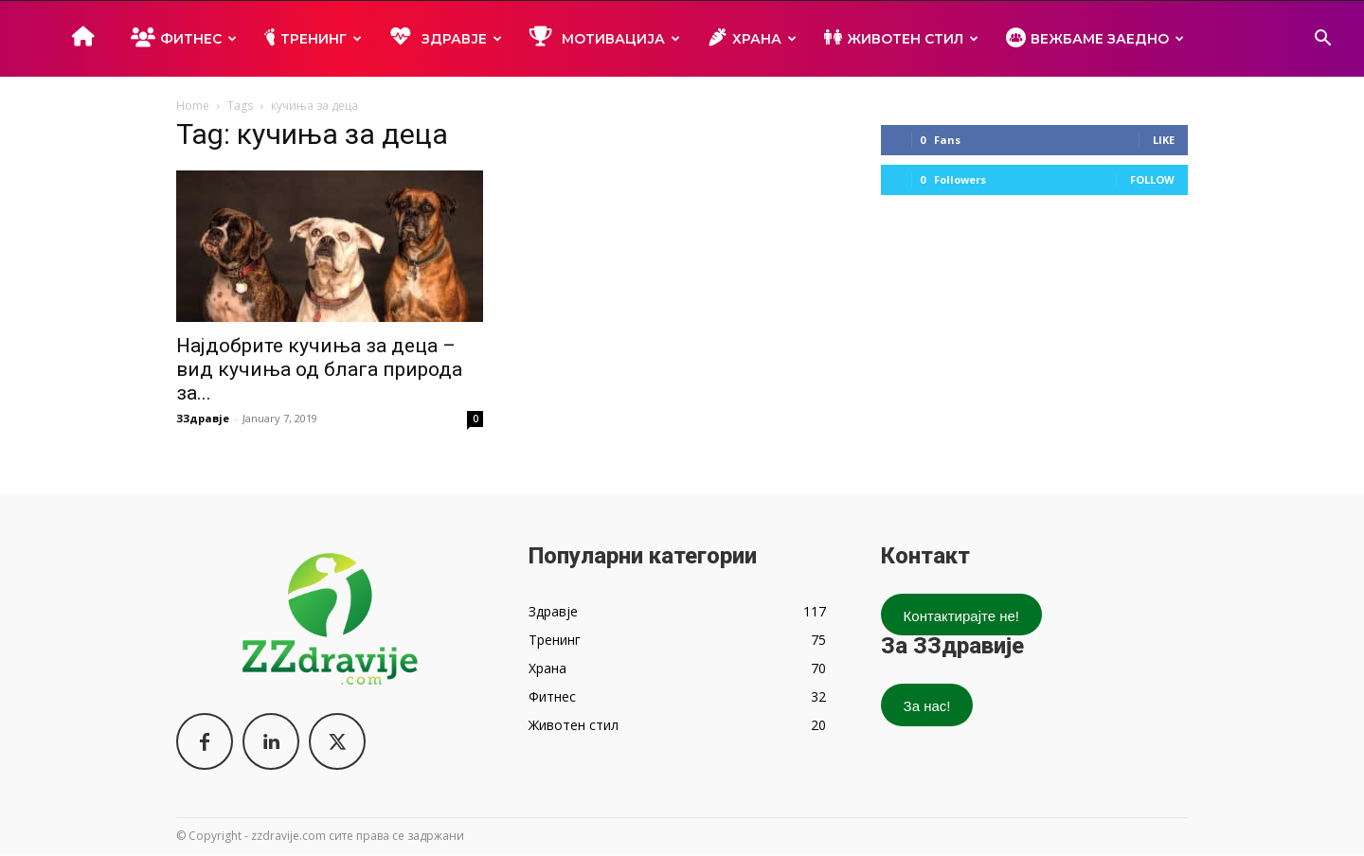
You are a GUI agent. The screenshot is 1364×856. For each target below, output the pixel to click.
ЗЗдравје (202, 418)
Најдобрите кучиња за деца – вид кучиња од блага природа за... (319, 369)
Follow (1152, 179)
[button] (1322, 40)
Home (192, 106)
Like (1164, 140)
